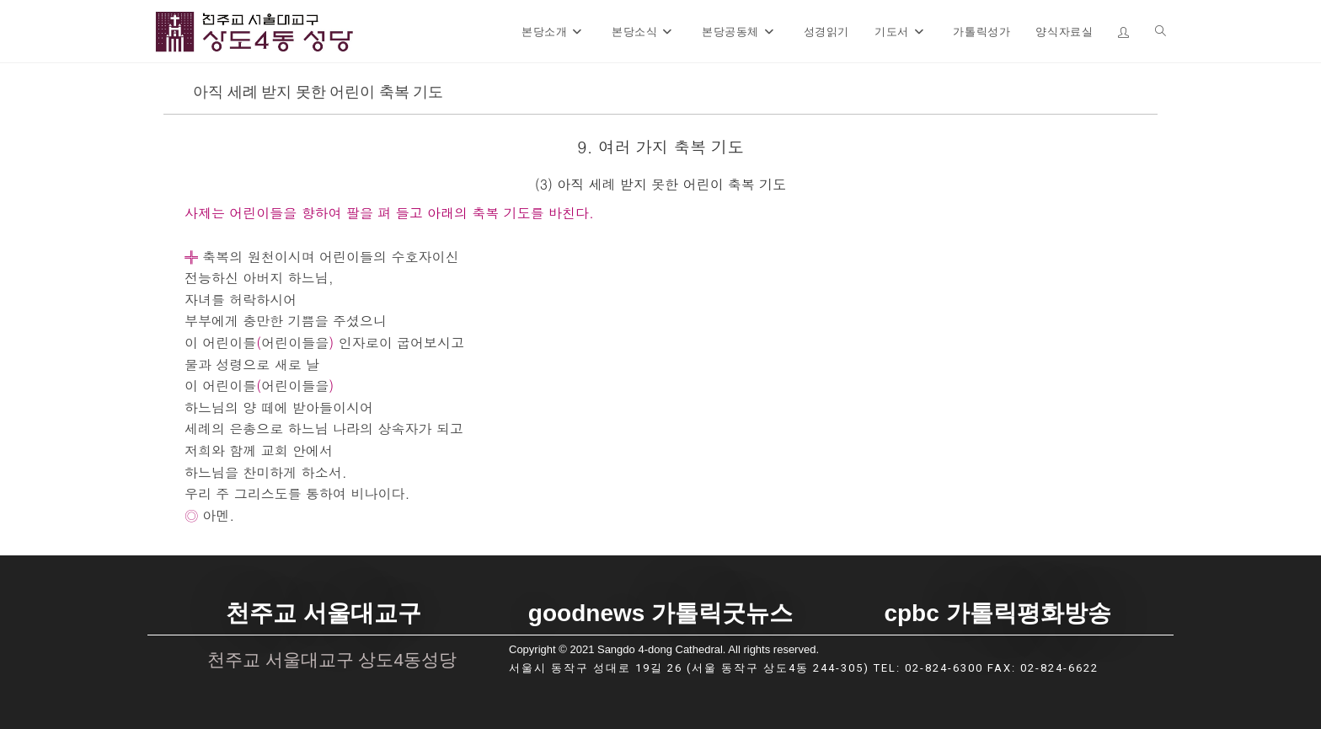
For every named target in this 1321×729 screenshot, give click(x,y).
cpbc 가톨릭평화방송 (997, 613)
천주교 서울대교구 (323, 613)
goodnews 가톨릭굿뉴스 (660, 613)
